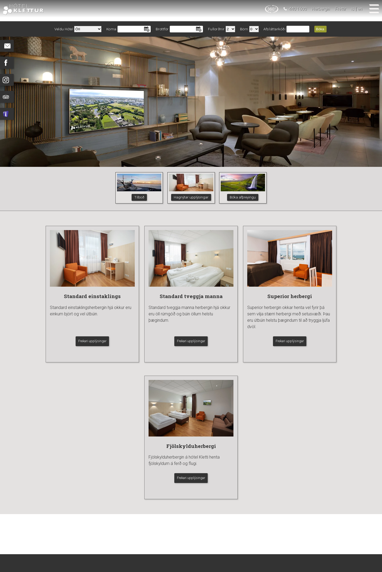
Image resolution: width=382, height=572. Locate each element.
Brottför (162, 29)
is (352, 8)
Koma (111, 29)
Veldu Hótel (63, 29)
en (360, 8)
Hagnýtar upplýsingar (191, 197)
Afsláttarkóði (274, 29)
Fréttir (340, 8)
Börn (244, 29)
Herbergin (321, 8)
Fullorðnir (216, 29)
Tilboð (139, 197)
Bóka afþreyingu (243, 197)
